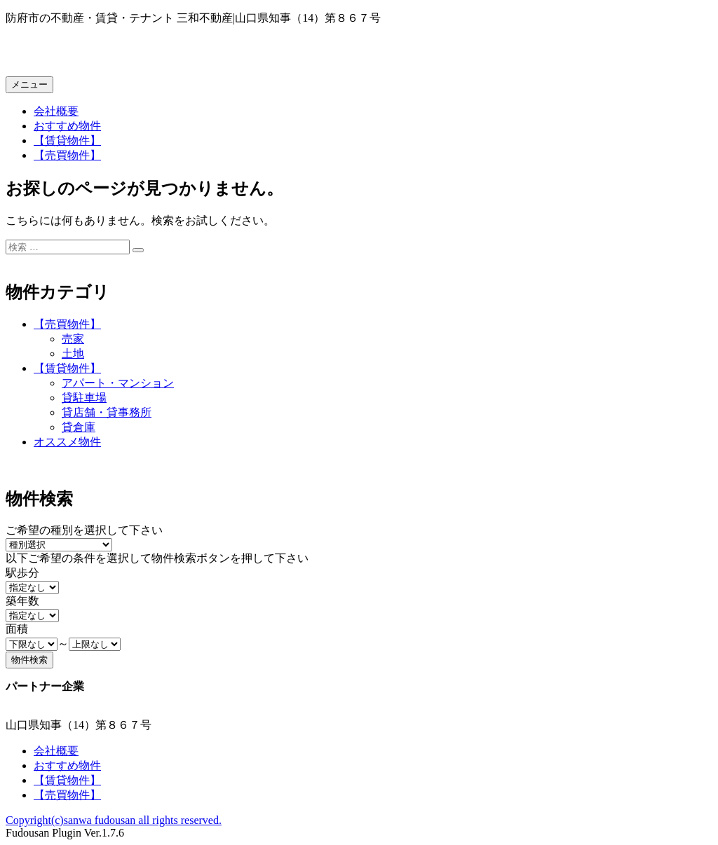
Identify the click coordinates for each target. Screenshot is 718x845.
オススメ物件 (67, 442)
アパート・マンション (118, 383)
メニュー (29, 84)
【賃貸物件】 (67, 140)
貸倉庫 (78, 427)
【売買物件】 (67, 155)
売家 (73, 339)
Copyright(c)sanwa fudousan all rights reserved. (114, 820)
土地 (73, 353)
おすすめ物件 (67, 126)
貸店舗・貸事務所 (106, 412)
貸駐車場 (84, 398)
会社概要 (56, 111)
